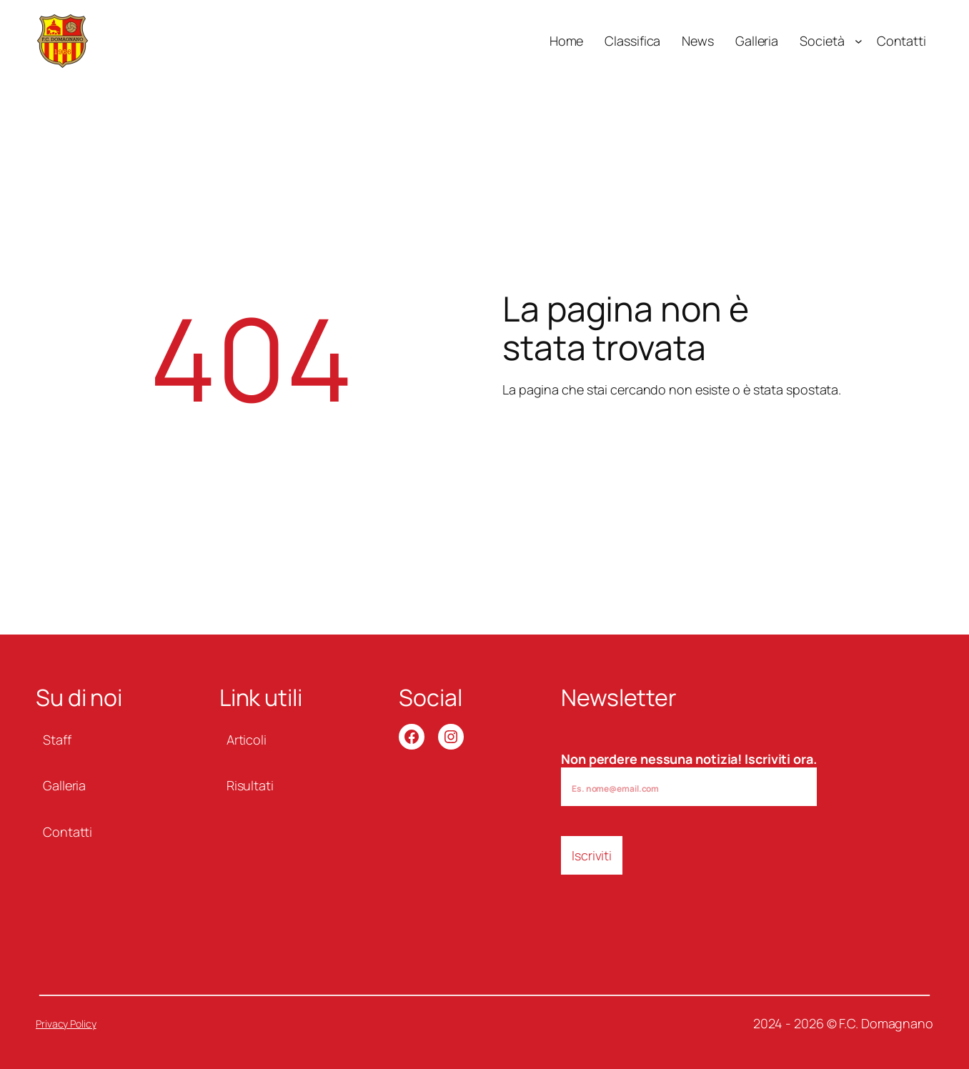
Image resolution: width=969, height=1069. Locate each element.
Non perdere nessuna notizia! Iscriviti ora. (689, 778)
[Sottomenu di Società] (859, 41)
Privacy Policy (66, 1023)
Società (822, 40)
